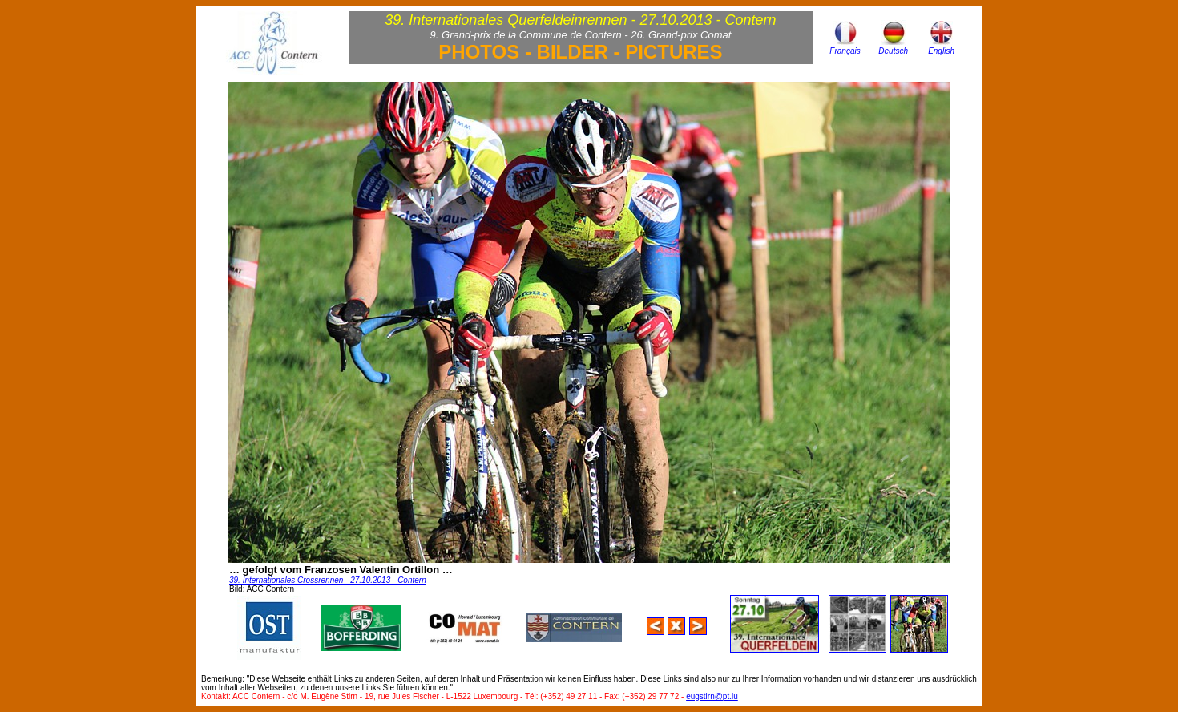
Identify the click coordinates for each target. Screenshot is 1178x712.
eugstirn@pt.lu (712, 696)
